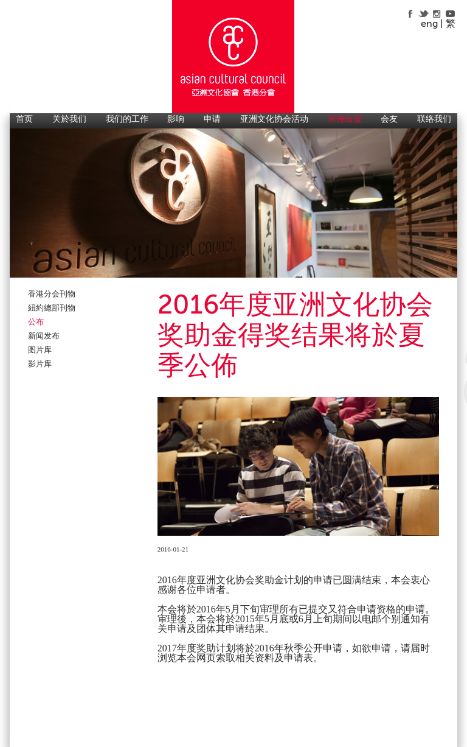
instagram (437, 13)
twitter (423, 13)
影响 (175, 119)
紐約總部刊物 (51, 307)
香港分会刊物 (51, 293)
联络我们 (434, 119)
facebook (410, 13)
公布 (36, 321)
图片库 (40, 349)
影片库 (40, 363)
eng (429, 23)
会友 (389, 119)
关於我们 (69, 119)
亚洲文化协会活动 (274, 119)
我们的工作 (127, 119)
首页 (24, 119)
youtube (450, 13)
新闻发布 (44, 335)
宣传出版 (345, 119)
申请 (212, 119)
